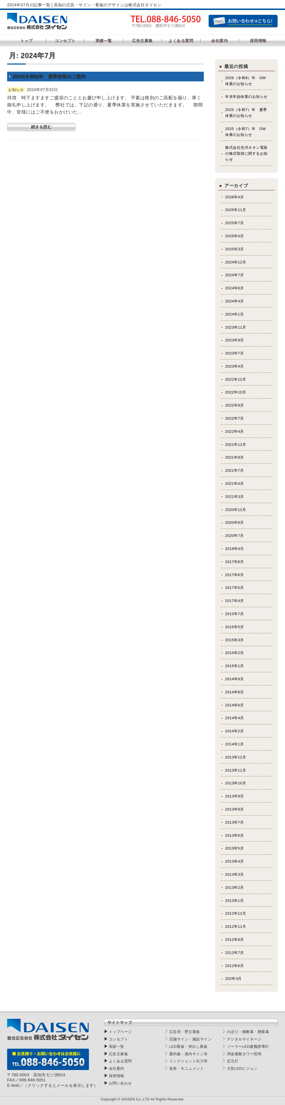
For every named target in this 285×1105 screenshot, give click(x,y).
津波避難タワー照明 (244, 1054)
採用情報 (116, 1076)
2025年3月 (234, 249)
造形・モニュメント (186, 1068)
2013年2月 (234, 887)
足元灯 (233, 1061)
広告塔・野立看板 (184, 1032)
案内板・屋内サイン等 (188, 1054)
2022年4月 (234, 431)
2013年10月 (235, 783)
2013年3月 (234, 874)
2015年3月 (234, 640)
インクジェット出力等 (188, 1061)
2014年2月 (234, 731)
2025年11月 (235, 210)
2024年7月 (234, 275)
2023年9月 (234, 340)
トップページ (120, 1032)
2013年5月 (234, 848)
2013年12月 (235, 757)
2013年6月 (234, 835)
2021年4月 (234, 483)
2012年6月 (234, 966)
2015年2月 (234, 653)
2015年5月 (234, 627)
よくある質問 (120, 1061)
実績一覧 (116, 1046)
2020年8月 (234, 522)
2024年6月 (234, 288)
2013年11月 (235, 770)
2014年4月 (234, 718)
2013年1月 (234, 900)
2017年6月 (234, 575)
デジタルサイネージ (244, 1039)
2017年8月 (234, 562)
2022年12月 (235, 379)
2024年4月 (234, 301)
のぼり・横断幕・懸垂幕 (248, 1032)
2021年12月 (235, 444)
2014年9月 (234, 679)
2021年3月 (234, 496)
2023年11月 (235, 327)
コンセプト (118, 1039)
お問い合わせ (120, 1083)
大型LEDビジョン (242, 1068)
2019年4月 (234, 549)
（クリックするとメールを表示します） (60, 1085)
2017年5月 (234, 588)
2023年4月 (234, 366)
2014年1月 (234, 744)
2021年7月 (234, 470)
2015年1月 (234, 666)
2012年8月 (234, 939)
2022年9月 (234, 405)
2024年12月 (235, 262)
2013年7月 (234, 822)
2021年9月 (234, 457)
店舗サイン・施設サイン (190, 1039)
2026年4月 (234, 197)
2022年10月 (235, 392)
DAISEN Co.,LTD (135, 1099)
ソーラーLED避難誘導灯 (248, 1046)
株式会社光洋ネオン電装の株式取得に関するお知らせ (246, 153)
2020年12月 (235, 510)
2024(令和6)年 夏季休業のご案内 (48, 76)
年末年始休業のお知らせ (246, 96)
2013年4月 (234, 861)
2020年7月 (234, 535)
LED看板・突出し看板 (188, 1046)
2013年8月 (234, 809)
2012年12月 (235, 913)
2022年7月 (234, 418)
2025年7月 (234, 223)
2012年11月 (235, 926)
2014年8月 (234, 692)
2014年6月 (234, 705)
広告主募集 (118, 1054)
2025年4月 (234, 236)
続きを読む (41, 127)
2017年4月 (234, 601)
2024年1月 (234, 314)
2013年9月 (234, 796)
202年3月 (233, 978)
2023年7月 (234, 353)
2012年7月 (234, 953)
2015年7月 (234, 614)
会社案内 (116, 1068)
